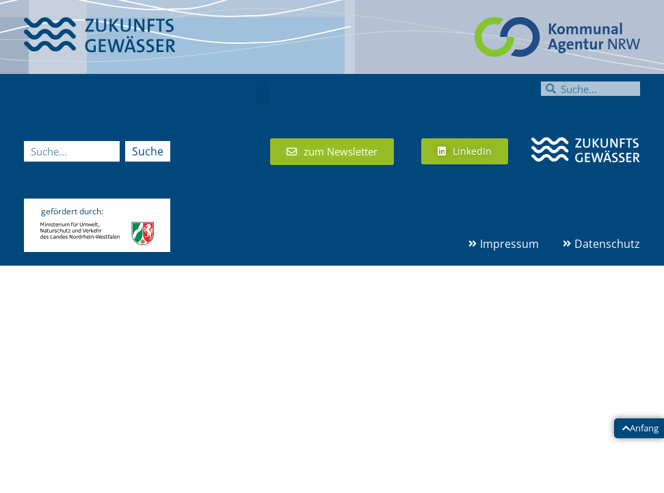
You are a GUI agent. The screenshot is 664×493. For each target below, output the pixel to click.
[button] (262, 92)
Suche (147, 151)
